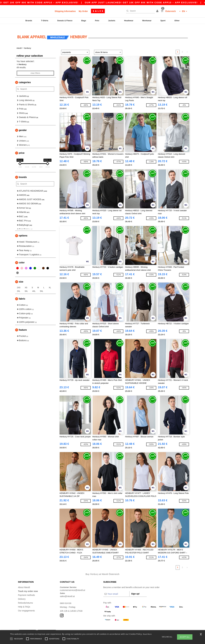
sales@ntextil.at (67, 591)
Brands (28, 20)
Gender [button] (23, 125)
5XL (41, 286)
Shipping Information (65, 11)
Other (177, 20)
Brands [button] (23, 172)
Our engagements (26, 605)
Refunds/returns (25, 597)
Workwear (146, 20)
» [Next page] (187, 47)
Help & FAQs (24, 601)
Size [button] (21, 276)
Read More (147, 634)
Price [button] (22, 147)
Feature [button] (23, 324)
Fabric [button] (22, 293)
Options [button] (23, 230)
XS (26, 282)
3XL (26, 286)
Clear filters (35, 68)
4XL (33, 286)
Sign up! (135, 588)
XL (50, 282)
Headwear (128, 20)
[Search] (139, 11)
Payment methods (26, 590)
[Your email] (116, 588)
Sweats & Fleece (64, 20)
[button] (157, 11)
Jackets (111, 20)
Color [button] (22, 257)
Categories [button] (25, 77)
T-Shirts (44, 20)
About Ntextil (24, 582)
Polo (97, 20)
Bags (83, 20)
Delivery (22, 594)
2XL (18, 286)
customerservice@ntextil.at (72, 585)
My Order (83, 11)
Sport (163, 20)
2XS (18, 282)
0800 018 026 (66, 598)
